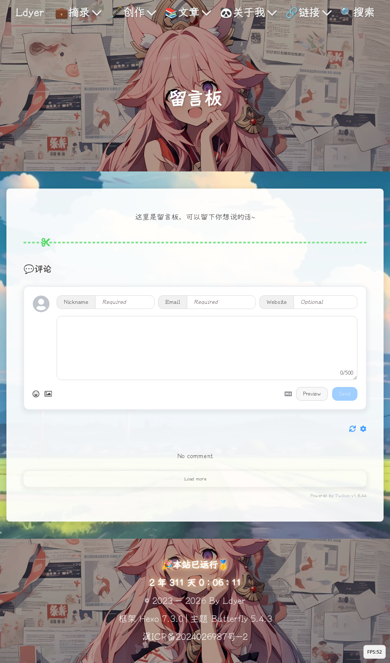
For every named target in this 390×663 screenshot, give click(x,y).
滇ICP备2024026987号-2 (195, 637)
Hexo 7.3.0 (161, 619)
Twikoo (342, 495)
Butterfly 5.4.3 (241, 619)
